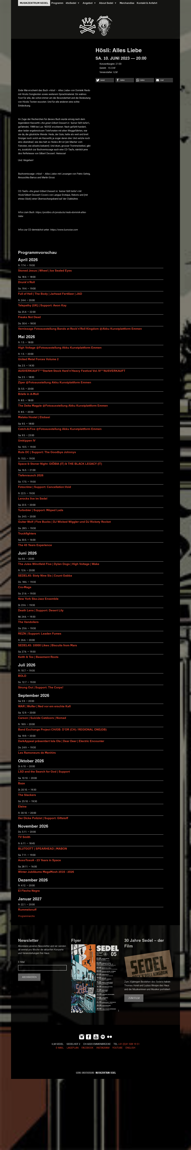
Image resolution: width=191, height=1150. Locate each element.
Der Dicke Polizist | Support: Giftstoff (43, 818)
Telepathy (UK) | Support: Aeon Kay (42, 305)
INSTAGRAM (102, 1048)
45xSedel (72, 3)
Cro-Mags (24, 587)
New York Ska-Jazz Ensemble (38, 598)
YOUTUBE (117, 1048)
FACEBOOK (87, 1048)
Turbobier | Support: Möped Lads (40, 510)
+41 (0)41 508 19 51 (129, 1044)
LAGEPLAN (72, 1048)
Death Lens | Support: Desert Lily (41, 610)
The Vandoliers (28, 622)
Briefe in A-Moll (28, 394)
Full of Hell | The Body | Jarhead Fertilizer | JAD (50, 293)
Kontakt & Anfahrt (147, 2)
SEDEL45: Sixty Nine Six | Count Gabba (45, 575)
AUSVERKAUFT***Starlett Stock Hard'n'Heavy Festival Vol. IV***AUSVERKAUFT (71, 370)
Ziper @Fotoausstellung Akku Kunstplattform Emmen (54, 382)
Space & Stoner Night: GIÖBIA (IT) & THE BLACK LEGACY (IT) (60, 463)
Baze (21, 783)
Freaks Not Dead (29, 317)
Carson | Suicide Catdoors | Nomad (42, 717)
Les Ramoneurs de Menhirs (37, 752)
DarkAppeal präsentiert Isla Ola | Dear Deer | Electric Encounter (61, 741)
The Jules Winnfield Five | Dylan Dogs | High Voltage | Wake (58, 564)
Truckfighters (27, 533)
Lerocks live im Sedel (32, 498)
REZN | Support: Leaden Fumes (39, 633)
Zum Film (134, 998)
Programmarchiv (26, 916)
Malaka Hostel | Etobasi (34, 417)
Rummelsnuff (27, 909)
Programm (57, 2)
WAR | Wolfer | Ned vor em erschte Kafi (44, 706)
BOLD (22, 675)
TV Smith (24, 837)
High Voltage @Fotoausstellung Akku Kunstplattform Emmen (60, 347)
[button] (105, 80)
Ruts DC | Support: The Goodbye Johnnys (47, 452)
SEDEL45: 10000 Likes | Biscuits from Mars (47, 645)
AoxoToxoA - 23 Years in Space (39, 860)
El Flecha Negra (29, 890)
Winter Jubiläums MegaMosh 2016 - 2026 (46, 871)
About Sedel (107, 3)
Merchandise (127, 2)
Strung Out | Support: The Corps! (40, 687)
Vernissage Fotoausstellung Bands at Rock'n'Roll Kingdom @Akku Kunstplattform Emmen (80, 328)
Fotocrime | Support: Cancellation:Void (44, 487)
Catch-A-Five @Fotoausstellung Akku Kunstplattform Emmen (60, 429)
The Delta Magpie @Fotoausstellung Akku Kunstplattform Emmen (63, 405)
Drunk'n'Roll (26, 282)
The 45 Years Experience (35, 545)
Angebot (88, 3)
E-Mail (21, 962)
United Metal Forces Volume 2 (38, 359)
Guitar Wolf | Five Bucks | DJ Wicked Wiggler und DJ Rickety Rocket (64, 521)
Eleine (22, 806)
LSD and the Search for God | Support (44, 771)
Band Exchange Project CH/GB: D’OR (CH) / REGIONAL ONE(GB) (62, 729)
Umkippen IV (27, 440)
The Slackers (27, 795)
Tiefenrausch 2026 (30, 475)
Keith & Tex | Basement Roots (38, 657)
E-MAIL (60, 1048)
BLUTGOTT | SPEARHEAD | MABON (42, 848)
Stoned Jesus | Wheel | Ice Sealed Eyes (45, 270)
